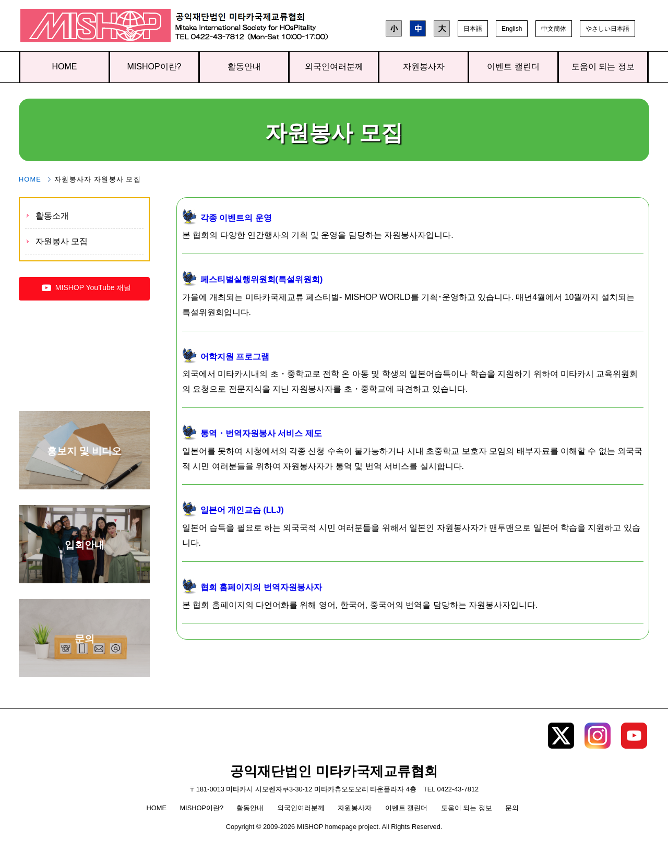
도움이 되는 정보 (603, 66)
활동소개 (52, 215)
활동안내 (244, 66)
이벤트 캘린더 (513, 66)
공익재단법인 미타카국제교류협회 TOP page (96, 28)
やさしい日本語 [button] (607, 28)
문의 (512, 808)
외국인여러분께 (334, 66)
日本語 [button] (472, 28)
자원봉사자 (424, 66)
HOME (64, 66)
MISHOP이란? (154, 66)
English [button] (512, 28)
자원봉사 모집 (61, 241)
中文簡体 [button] (553, 28)
